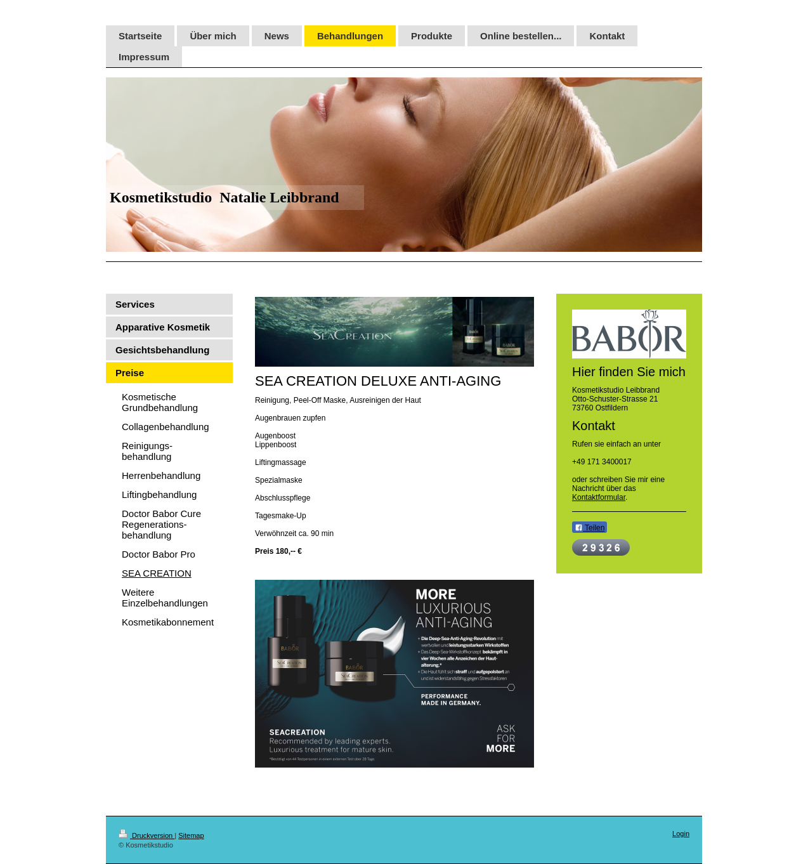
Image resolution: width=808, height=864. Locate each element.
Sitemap (191, 835)
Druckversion (146, 835)
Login (680, 833)
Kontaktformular (598, 497)
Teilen (589, 527)
